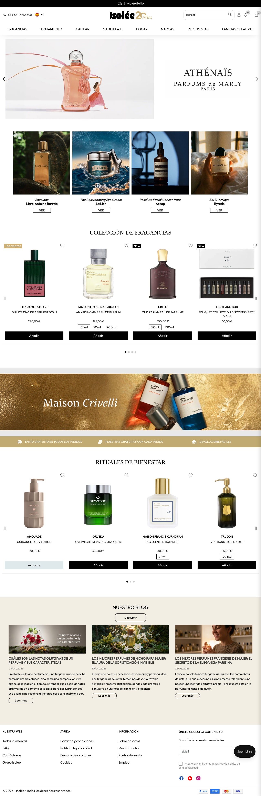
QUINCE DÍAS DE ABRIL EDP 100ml (34, 312)
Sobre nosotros (129, 741)
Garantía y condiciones (77, 741)
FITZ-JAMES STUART (34, 307)
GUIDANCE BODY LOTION (34, 542)
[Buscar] (209, 15)
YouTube (190, 778)
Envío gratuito (131, 3)
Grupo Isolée (11, 762)
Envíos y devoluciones (76, 755)
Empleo (123, 762)
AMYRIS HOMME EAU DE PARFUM (98, 312)
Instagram (198, 778)
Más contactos (128, 748)
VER (42, 210)
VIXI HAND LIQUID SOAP (227, 542)
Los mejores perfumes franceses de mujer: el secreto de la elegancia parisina (213, 660)
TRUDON (227, 536)
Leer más (21, 700)
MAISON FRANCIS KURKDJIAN (98, 307)
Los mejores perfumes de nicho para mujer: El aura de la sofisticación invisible (129, 660)
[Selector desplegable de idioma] (40, 14)
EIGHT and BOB (227, 307)
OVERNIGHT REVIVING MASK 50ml (98, 542)
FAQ (5, 748)
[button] (5, 298)
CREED (162, 307)
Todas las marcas (14, 741)
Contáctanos (11, 755)
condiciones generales (210, 763)
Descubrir (130, 617)
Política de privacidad (76, 748)
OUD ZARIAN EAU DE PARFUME (163, 312)
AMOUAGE (34, 536)
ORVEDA (98, 536)
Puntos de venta (130, 755)
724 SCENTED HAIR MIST (162, 542)
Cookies (66, 762)
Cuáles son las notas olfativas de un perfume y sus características (41, 660)
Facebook (181, 778)
